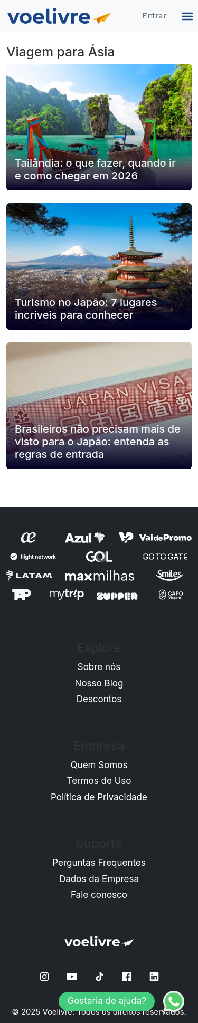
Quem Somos (99, 765)
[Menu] (186, 15)
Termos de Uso (99, 781)
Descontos (99, 699)
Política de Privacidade (99, 797)
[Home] (59, 15)
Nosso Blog (99, 683)
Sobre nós (99, 667)
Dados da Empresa (99, 879)
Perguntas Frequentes (99, 862)
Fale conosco (99, 895)
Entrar (154, 16)
